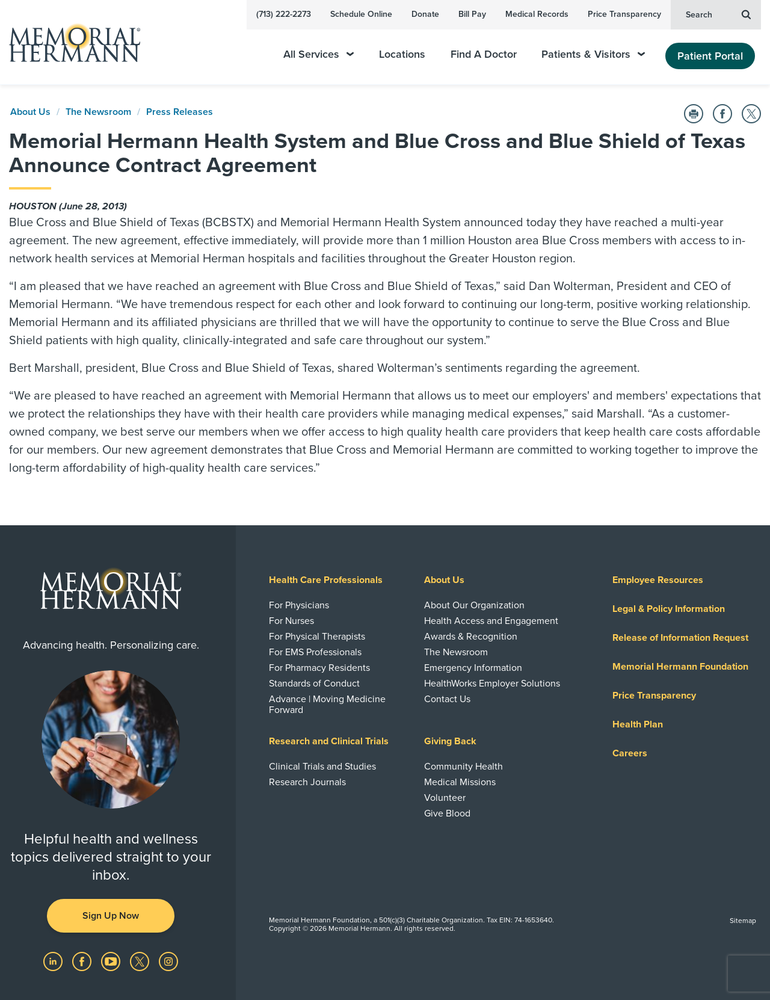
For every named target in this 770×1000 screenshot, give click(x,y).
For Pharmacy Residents (319, 667)
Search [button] (718, 14)
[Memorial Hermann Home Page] (69, 42)
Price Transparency (624, 14)
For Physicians (299, 605)
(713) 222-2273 (283, 14)
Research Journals (307, 782)
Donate (425, 14)
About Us (30, 112)
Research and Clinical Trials (329, 741)
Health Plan (637, 724)
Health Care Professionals (326, 580)
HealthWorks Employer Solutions (492, 683)
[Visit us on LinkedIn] (54, 961)
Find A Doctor (484, 54)
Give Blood (447, 813)
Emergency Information (473, 667)
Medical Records (536, 14)
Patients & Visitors (593, 54)
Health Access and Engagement (491, 621)
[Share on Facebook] (722, 113)
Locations (402, 54)
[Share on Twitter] (751, 113)
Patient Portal (710, 56)
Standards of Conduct (314, 683)
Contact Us (447, 699)
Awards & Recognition (470, 636)
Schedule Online (361, 14)
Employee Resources (657, 580)
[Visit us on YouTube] (112, 961)
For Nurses (291, 621)
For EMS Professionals (315, 652)
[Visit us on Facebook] (83, 961)
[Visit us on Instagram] (168, 961)
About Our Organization (474, 605)
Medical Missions (460, 782)
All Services (318, 54)
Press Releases (179, 112)
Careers (629, 753)
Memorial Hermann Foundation (680, 667)
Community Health (463, 766)
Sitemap (743, 920)
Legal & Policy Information (668, 609)
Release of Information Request (680, 638)
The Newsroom (98, 112)
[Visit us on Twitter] (141, 961)
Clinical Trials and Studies (322, 766)
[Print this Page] (693, 113)
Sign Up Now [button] (110, 916)
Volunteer (445, 797)
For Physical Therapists (317, 636)
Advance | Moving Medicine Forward (327, 704)
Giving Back (450, 741)
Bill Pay (472, 14)
